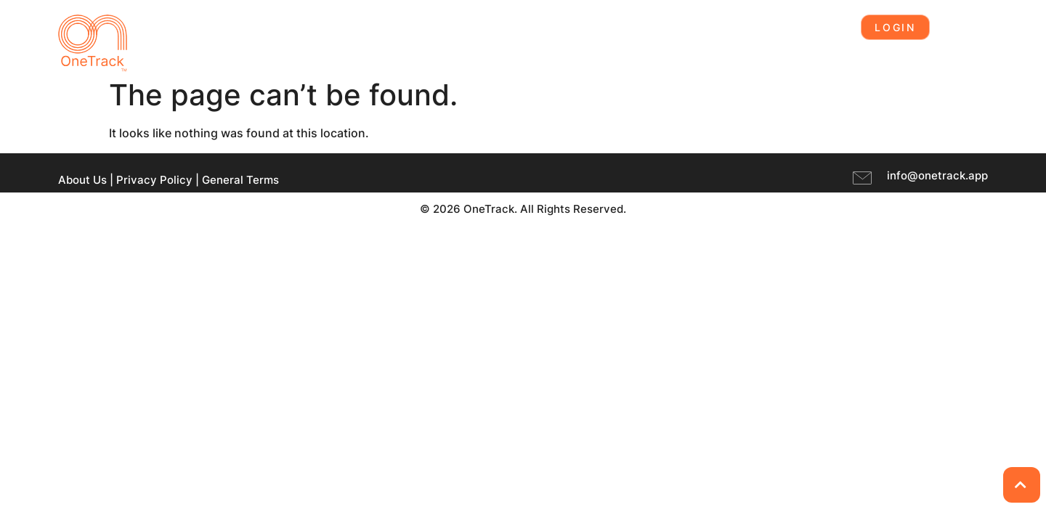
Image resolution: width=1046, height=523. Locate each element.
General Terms (240, 180)
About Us (82, 180)
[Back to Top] (1021, 485)
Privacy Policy (154, 180)
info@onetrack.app (937, 175)
